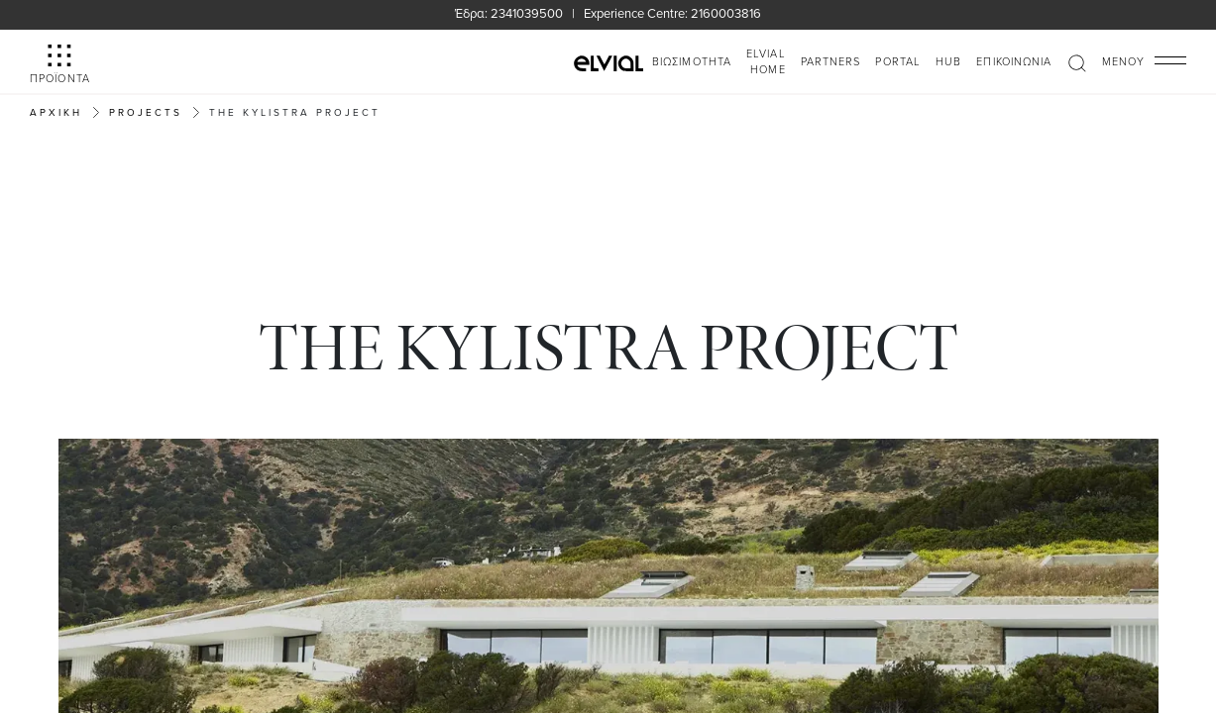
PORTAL (898, 60)
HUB (948, 60)
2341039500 (527, 13)
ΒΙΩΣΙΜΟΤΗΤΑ (691, 60)
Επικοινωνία (1013, 60)
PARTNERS (831, 60)
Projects (145, 112)
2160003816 (726, 13)
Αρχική (56, 112)
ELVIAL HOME (766, 61)
